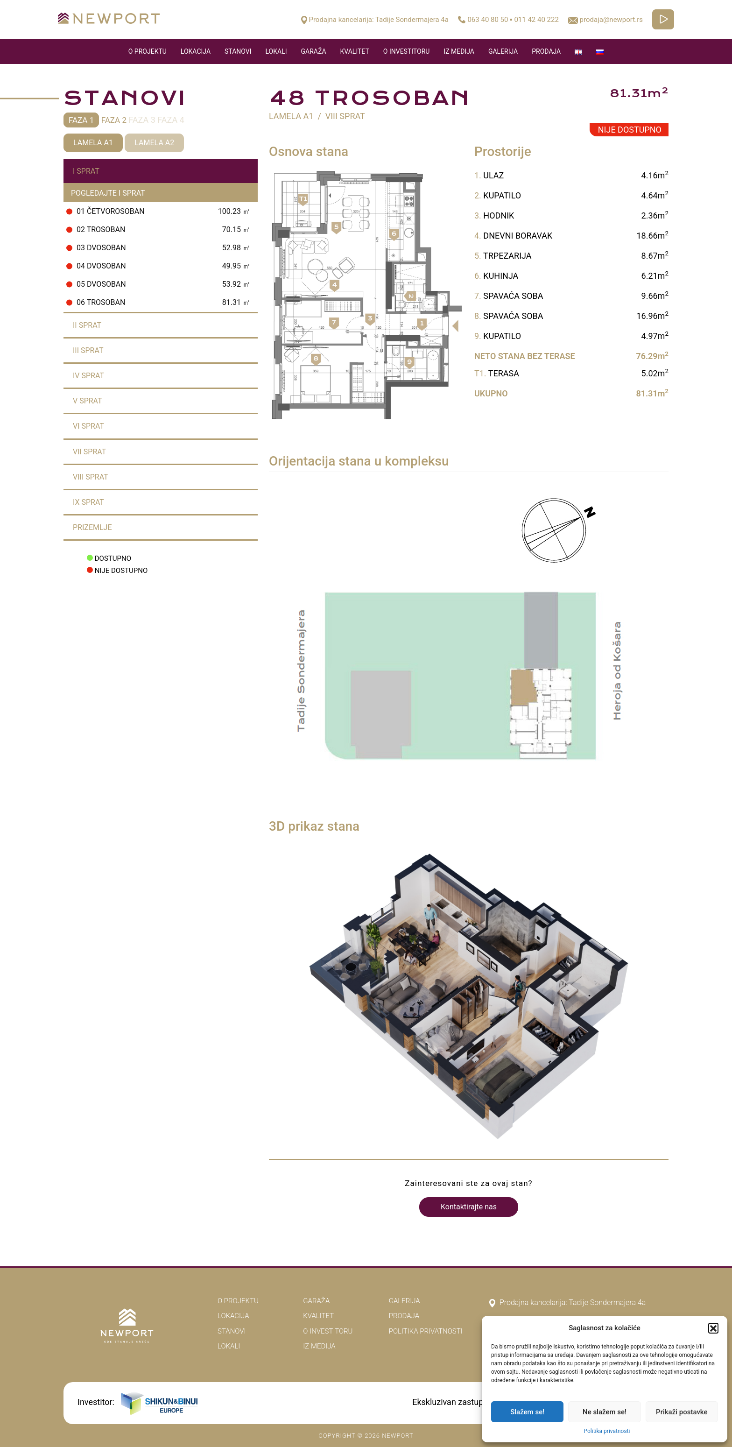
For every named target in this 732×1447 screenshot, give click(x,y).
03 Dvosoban (158, 247)
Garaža (313, 51)
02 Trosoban (158, 229)
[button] (713, 1328)
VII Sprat (89, 451)
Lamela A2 (154, 142)
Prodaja (546, 51)
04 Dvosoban (158, 265)
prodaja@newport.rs (605, 19)
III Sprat (88, 350)
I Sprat (86, 171)
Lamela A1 (93, 142)
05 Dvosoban (158, 284)
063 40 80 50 (487, 19)
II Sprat (87, 325)
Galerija (503, 51)
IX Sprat (88, 502)
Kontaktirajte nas (469, 1206)
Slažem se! (527, 1412)
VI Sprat (88, 426)
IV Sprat (88, 375)
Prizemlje (92, 527)
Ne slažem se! (604, 1412)
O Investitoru (406, 51)
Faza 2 (114, 120)
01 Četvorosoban (158, 211)
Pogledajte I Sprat (108, 193)
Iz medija (458, 51)
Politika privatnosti (607, 1431)
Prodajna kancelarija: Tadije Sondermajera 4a (375, 19)
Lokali (276, 51)
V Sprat (87, 400)
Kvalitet (354, 51)
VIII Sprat (90, 477)
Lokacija (196, 51)
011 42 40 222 (536, 19)
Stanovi (238, 51)
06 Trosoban (158, 302)
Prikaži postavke (682, 1412)
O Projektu (147, 51)
